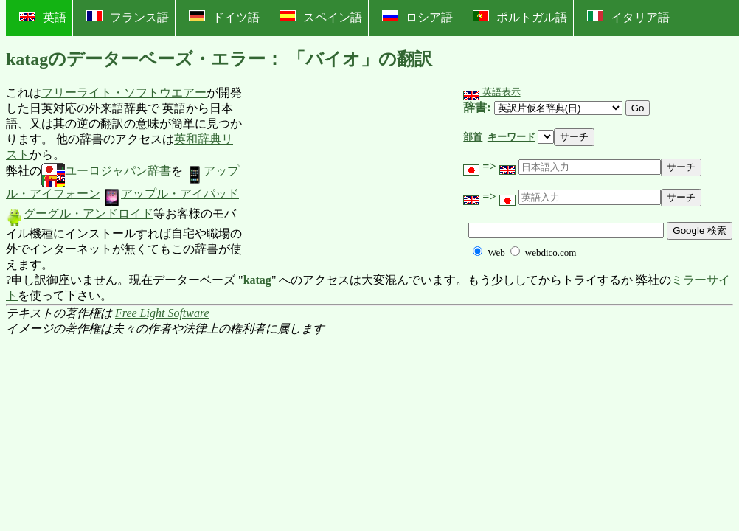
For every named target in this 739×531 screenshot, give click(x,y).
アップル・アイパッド (171, 193)
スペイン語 (321, 17)
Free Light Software (162, 313)
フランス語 (127, 17)
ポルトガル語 (520, 17)
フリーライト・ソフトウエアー (124, 92)
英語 (42, 17)
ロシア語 (417, 17)
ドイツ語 (224, 17)
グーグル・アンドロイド (79, 213)
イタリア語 (628, 17)
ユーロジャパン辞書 (106, 170)
